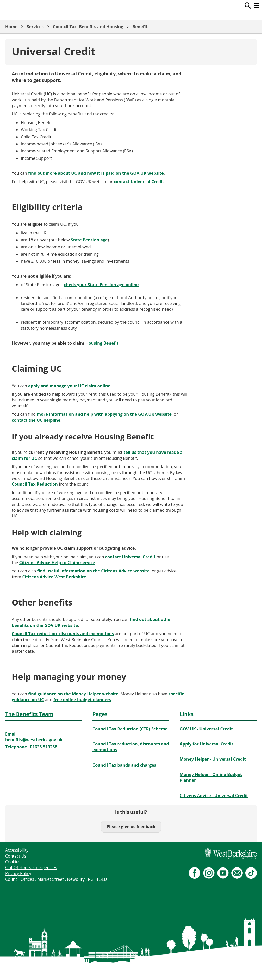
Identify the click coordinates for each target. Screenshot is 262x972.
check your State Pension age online (101, 285)
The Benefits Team (29, 714)
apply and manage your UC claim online (69, 386)
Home (11, 26)
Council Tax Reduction (35, 484)
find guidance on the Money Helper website (73, 694)
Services (35, 26)
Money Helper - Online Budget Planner (211, 777)
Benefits (140, 26)
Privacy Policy (18, 873)
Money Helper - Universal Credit (213, 759)
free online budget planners (82, 699)
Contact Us (15, 856)
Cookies (12, 862)
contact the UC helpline (36, 420)
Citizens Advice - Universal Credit (214, 795)
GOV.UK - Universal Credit (206, 729)
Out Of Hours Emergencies (31, 867)
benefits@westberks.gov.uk (34, 740)
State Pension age (89, 240)
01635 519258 (43, 747)
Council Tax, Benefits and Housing (88, 26)
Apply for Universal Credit (206, 744)
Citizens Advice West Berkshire (54, 577)
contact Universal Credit (139, 182)
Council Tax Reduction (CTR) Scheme (129, 729)
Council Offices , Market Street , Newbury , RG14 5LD (56, 879)
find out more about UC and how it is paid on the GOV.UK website (96, 173)
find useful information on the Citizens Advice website (93, 571)
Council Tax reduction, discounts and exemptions (63, 634)
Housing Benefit (101, 343)
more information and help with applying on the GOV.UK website (104, 414)
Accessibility (16, 850)
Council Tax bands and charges (124, 765)
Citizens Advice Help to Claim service (57, 562)
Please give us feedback (131, 826)
